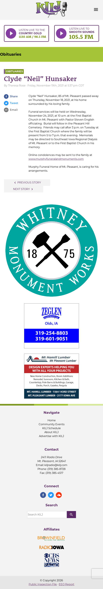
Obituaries (10, 54)
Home (51, 420)
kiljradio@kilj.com (55, 465)
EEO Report (66, 584)
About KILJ (51, 432)
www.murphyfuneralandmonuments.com (56, 159)
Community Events (52, 424)
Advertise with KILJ (51, 436)
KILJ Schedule (51, 428)
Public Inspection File (43, 584)
